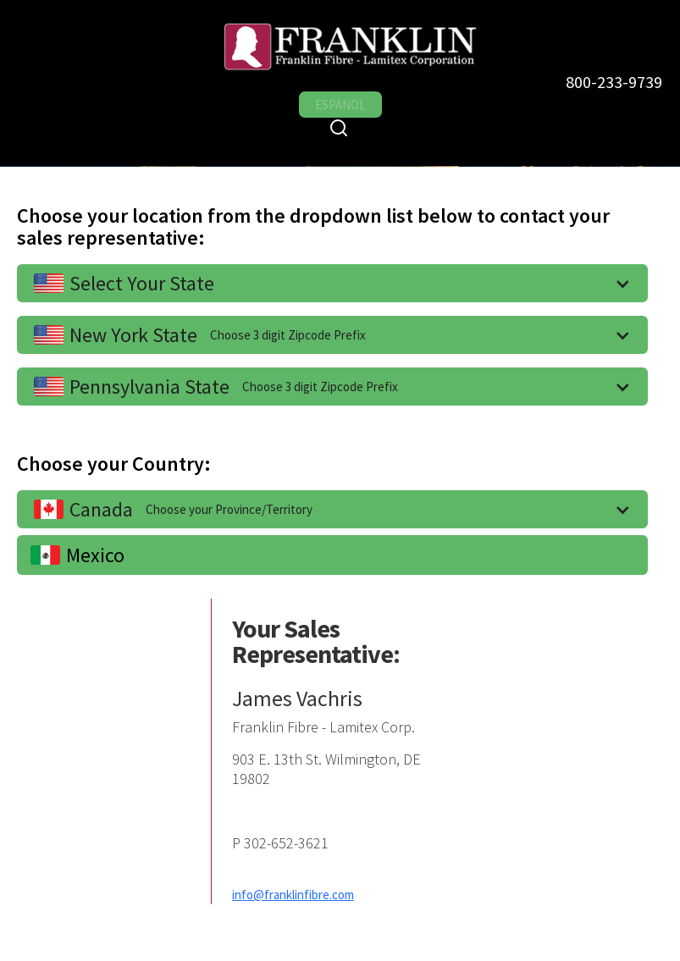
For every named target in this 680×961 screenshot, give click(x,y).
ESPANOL (340, 105)
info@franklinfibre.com (293, 894)
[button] (332, 283)
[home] (327, 45)
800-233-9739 (614, 81)
